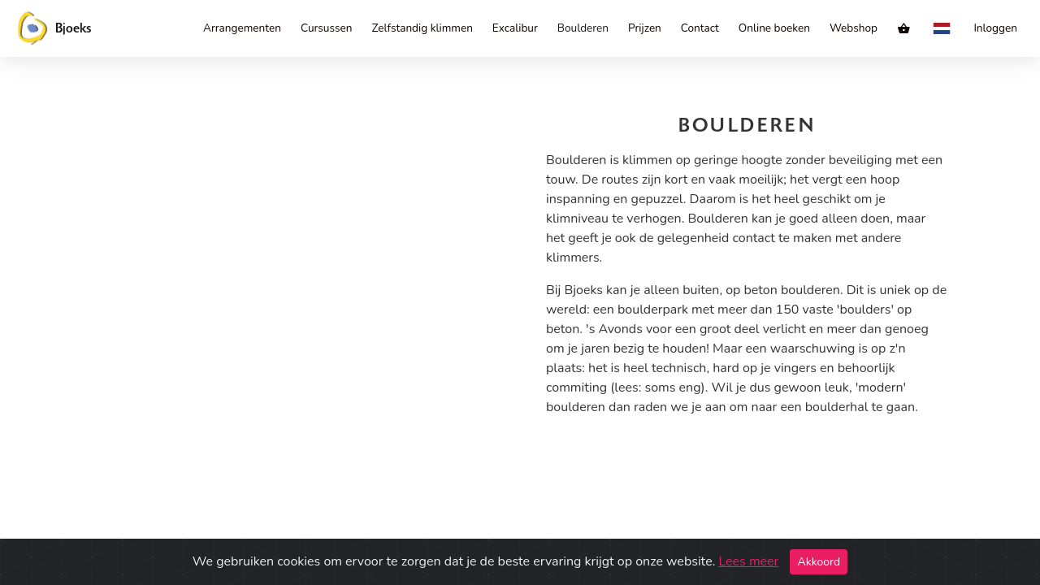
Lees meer (748, 561)
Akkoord (818, 562)
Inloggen (995, 28)
